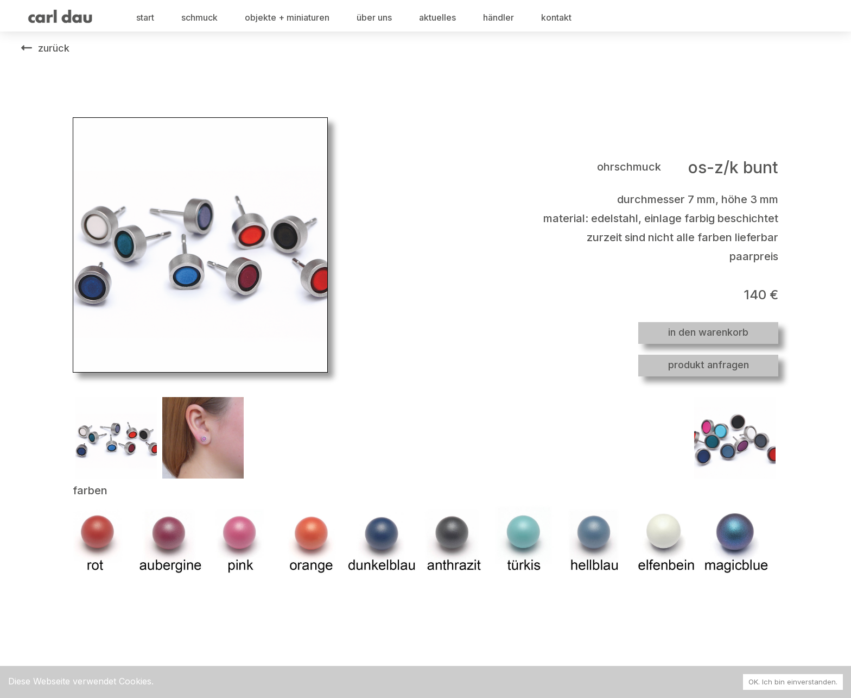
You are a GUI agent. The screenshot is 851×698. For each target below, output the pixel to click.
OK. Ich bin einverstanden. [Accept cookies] (792, 681)
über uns (374, 17)
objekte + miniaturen (287, 17)
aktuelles (437, 17)
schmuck (199, 17)
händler (498, 17)
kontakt (556, 17)
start (145, 17)
